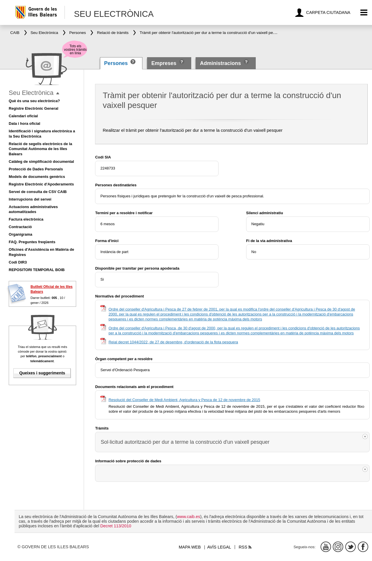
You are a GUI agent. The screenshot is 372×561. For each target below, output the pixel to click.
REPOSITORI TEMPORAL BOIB (37, 270)
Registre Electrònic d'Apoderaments (41, 184)
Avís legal (219, 547)
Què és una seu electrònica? (34, 101)
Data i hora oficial (24, 123)
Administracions (220, 63)
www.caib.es (188, 516)
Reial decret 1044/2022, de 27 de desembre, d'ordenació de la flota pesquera (173, 342)
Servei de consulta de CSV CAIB (38, 192)
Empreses (163, 63)
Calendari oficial (23, 116)
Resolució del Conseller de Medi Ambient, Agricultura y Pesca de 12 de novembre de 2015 (184, 400)
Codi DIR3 (18, 262)
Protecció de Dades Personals (36, 169)
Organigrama (20, 234)
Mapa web (190, 547)
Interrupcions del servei (30, 199)
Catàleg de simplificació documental (41, 161)
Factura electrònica (26, 219)
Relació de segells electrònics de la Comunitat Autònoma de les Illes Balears (40, 149)
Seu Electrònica (31, 92)
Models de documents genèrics (37, 176)
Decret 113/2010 (115, 526)
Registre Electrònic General (33, 108)
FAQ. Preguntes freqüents (32, 242)
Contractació (20, 227)
